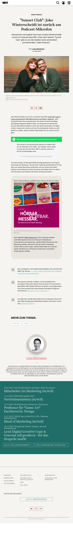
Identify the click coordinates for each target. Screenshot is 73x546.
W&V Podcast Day (31, 237)
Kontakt (7, 475)
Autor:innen (9, 483)
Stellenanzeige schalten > (51, 445)
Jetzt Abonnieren (36, 499)
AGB (21, 482)
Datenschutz (26, 475)
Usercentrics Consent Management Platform (39, 156)
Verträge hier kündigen (51, 478)
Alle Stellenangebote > (18, 445)
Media (27, 323)
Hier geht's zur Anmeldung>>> (38, 291)
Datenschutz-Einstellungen (26, 478)
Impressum (8, 478)
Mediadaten (50, 475)
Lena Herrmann (38, 49)
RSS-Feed (24, 485)
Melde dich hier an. (28, 303)
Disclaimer (9, 481)
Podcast (16, 323)
